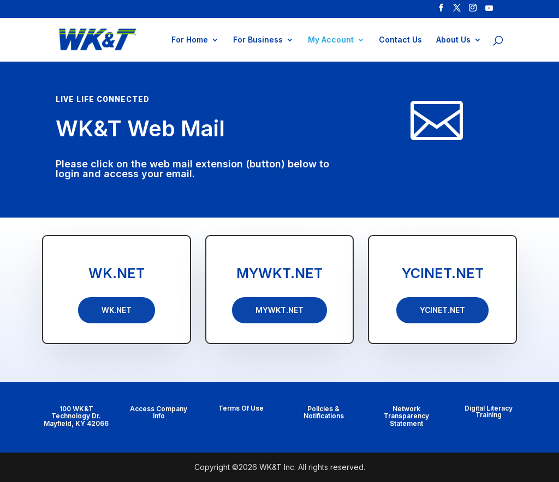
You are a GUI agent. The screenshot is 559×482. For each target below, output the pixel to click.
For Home (189, 40)
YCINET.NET (443, 273)
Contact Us (400, 40)
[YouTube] (489, 11)
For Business (258, 40)
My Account (331, 40)
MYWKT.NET (279, 273)
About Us (453, 40)
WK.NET (116, 273)
